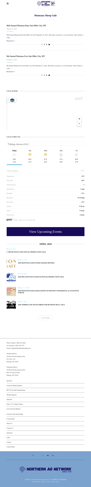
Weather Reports (12, 395)
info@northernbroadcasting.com (20, 348)
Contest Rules (11, 447)
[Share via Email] (49, 44)
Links (8, 437)
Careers (9, 442)
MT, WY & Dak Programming (16, 390)
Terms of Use (55, 481)
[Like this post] (42, 44)
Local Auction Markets (13, 409)
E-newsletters (11, 419)
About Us (9, 423)
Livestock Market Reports (14, 385)
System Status (36, 481)
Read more (11, 41)
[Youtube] (48, 455)
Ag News (9, 381)
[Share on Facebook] (44, 44)
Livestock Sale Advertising (15, 414)
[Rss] (57, 455)
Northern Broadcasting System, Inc (40, 479)
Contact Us (10, 428)
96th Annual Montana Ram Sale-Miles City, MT (26, 26)
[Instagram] (42, 455)
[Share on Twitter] (46, 44)
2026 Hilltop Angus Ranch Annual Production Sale (41, 277)
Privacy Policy (45, 481)
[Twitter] (38, 455)
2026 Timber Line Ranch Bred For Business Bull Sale (41, 305)
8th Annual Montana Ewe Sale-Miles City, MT (26, 56)
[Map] (45, 112)
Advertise (9, 433)
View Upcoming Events (45, 232)
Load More (45, 318)
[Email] (53, 455)
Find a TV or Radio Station (15, 404)
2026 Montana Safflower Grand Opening (36, 263)
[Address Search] (46, 144)
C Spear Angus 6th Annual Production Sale (26, 252)
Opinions (9, 399)
